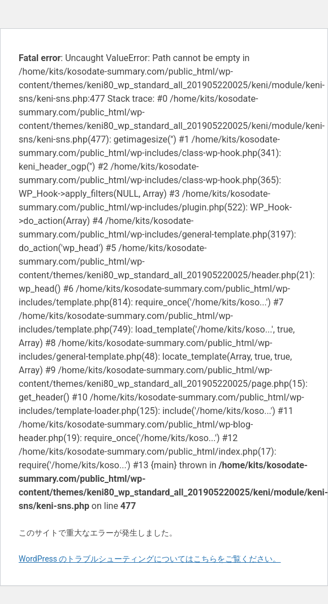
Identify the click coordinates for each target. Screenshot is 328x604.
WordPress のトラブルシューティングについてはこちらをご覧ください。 (150, 558)
